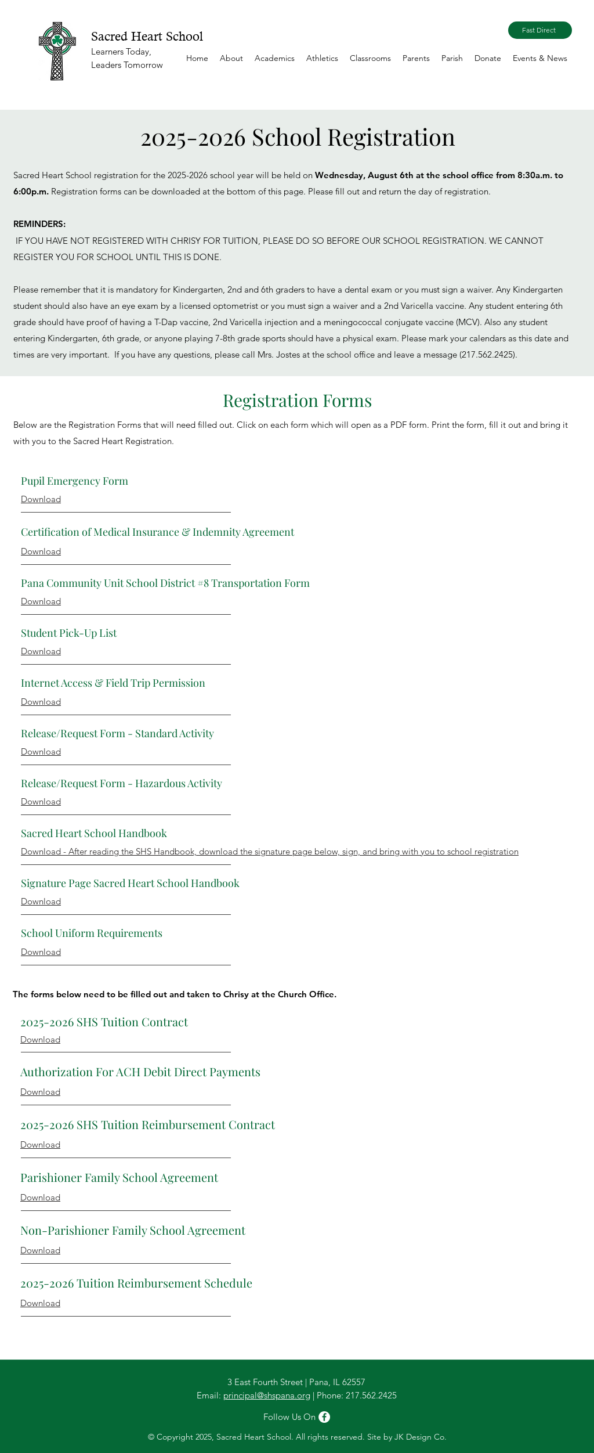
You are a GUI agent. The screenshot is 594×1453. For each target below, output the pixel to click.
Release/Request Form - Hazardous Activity (121, 783)
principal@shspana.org (266, 1395)
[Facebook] (324, 1417)
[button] (231, 58)
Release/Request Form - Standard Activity (117, 733)
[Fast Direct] (540, 30)
